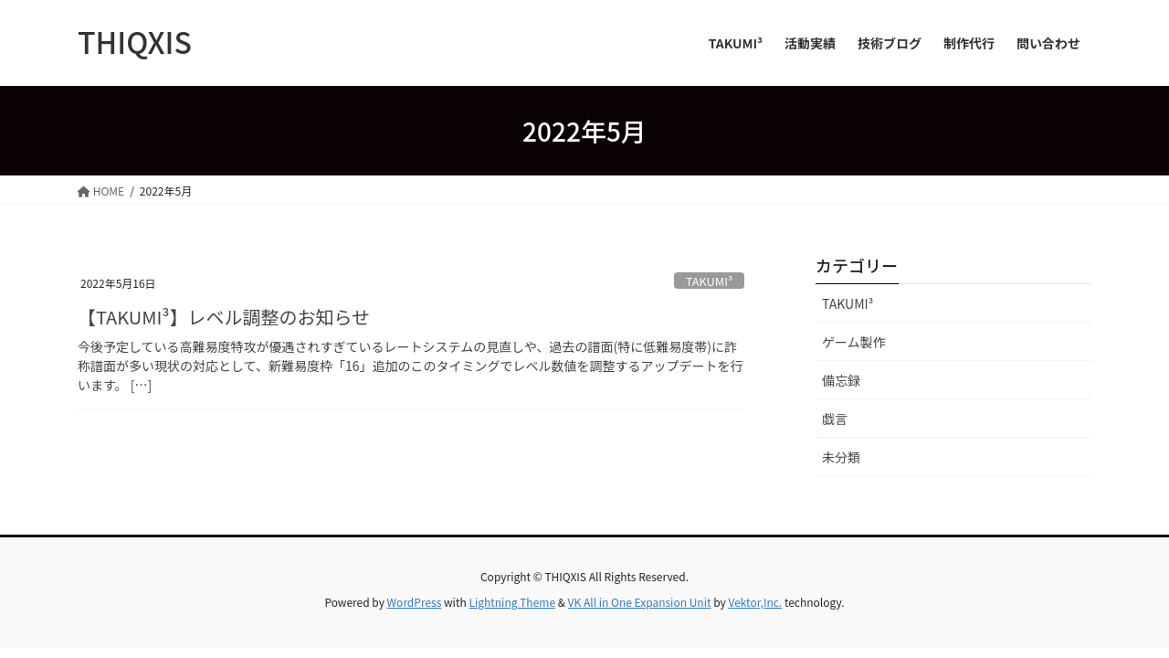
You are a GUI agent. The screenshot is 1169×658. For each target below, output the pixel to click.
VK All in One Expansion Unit (639, 602)
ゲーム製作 (854, 342)
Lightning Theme (512, 602)
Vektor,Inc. (755, 602)
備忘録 (841, 380)
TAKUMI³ (709, 281)
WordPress (414, 602)
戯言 (835, 418)
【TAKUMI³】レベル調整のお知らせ (224, 316)
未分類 (841, 457)
